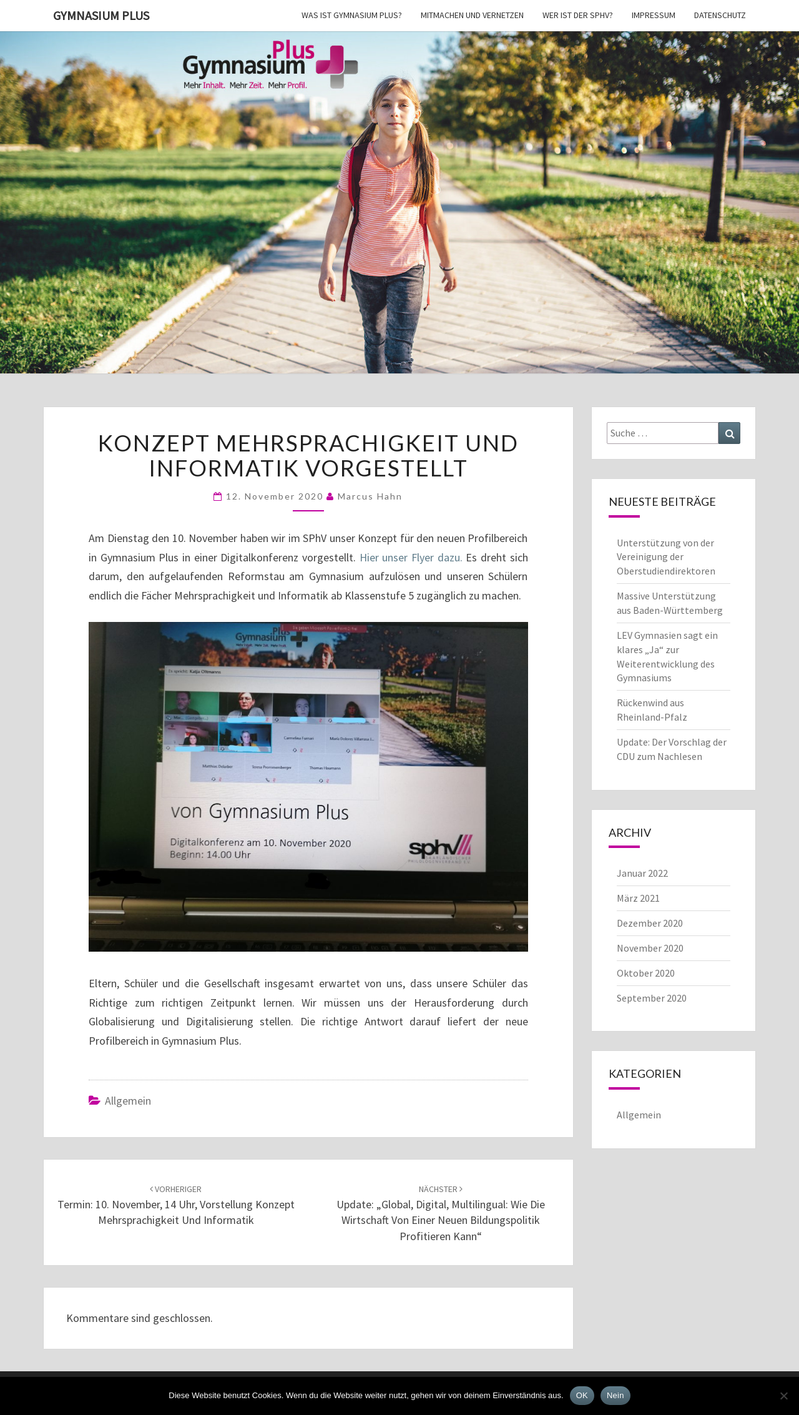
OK (582, 1395)
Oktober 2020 (646, 973)
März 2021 (638, 898)
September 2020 (652, 998)
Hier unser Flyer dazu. (411, 557)
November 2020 (650, 948)
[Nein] (783, 1395)
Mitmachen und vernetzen (472, 15)
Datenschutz (720, 15)
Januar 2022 (642, 873)
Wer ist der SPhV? (577, 15)
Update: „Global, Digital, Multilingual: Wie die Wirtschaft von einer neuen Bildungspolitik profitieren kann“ (440, 1213)
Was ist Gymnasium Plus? (351, 15)
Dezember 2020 (650, 923)
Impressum (653, 15)
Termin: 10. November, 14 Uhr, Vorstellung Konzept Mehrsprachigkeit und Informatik (176, 1205)
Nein (615, 1395)
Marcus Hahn (370, 496)
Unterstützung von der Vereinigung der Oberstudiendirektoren (666, 557)
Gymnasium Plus (101, 15)
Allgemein (128, 1100)
